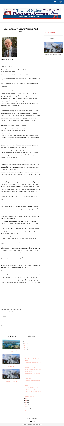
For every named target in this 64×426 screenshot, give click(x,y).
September (27, 356)
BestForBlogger (39, 424)
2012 (25, 413)
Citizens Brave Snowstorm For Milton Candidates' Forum (12, 380)
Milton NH (4, 320)
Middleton (36, 319)
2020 (25, 341)
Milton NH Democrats (28, 424)
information (20, 319)
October (27, 354)
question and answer (13, 320)
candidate (8, 319)
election (13, 319)
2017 (25, 347)
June (26, 400)
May (26, 402)
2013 (25, 411)
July (26, 398)
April (26, 404)
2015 (25, 351)
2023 (25, 339)
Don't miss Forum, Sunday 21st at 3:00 (12, 350)
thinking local (23, 320)
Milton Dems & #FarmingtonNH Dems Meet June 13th (53, 55)
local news (30, 319)
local (25, 319)
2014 (25, 353)
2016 (25, 349)
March (26, 406)
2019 (25, 343)
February (27, 408)
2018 (25, 345)
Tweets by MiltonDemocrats (50, 32)
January (27, 410)
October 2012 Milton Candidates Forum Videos (12, 365)
